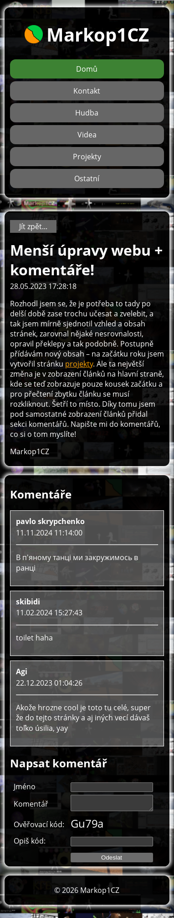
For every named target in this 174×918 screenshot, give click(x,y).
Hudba (86, 113)
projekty (79, 364)
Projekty (87, 157)
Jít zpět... (33, 226)
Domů (86, 69)
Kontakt (86, 91)
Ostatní (86, 178)
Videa (87, 135)
